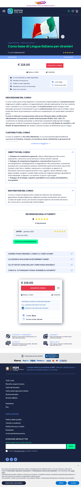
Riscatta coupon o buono (15, 384)
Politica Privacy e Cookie (15, 426)
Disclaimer (10, 430)
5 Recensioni (68, 57)
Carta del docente (12, 387)
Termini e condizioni (13, 423)
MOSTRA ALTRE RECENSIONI (26, 242)
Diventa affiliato (12, 398)
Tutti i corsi (10, 380)
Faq (7, 407)
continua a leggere (40, 144)
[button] (78, 465)
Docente (11, 52)
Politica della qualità (13, 419)
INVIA (71, 446)
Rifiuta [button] (61, 483)
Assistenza (10, 403)
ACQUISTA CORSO (54, 66)
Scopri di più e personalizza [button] (13, 483)
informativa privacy (19, 451)
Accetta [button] (73, 483)
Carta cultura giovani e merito (17, 391)
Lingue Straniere (13, 43)
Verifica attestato (12, 414)
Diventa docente (12, 394)
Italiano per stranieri (28, 43)
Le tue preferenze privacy (15, 433)
